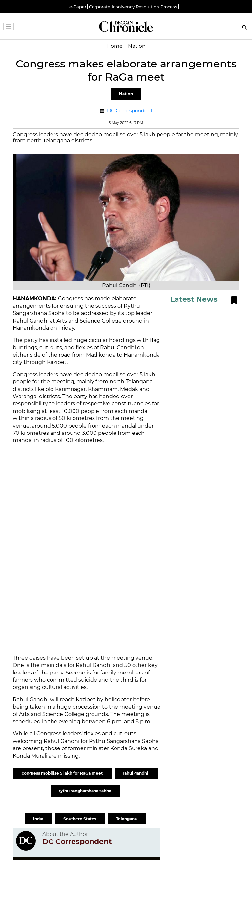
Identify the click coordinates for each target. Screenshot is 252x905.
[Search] (245, 28)
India (38, 818)
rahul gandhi (136, 773)
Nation (126, 93)
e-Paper (77, 6)
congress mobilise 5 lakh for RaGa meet (63, 773)
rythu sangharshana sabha (85, 790)
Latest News (194, 299)
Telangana (127, 818)
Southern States (80, 818)
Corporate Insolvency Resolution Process (133, 6)
